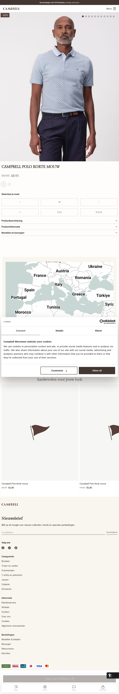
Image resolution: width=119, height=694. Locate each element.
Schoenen (7, 589)
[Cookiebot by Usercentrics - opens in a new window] (101, 321)
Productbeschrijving (59, 220)
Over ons (6, 616)
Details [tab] (59, 330)
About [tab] (98, 330)
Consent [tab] (20, 330)
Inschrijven (111, 532)
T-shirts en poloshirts (12, 575)
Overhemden (8, 570)
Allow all (97, 370)
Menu (111, 8)
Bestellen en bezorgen (59, 232)
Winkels (5, 607)
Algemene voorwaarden (13, 625)
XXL (59, 212)
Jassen (5, 579)
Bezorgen (6, 644)
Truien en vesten (10, 565)
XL (20, 212)
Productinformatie (59, 226)
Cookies (5, 621)
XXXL (99, 212)
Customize (59, 370)
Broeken (6, 561)
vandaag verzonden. (62, 2)
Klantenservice (9, 602)
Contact (5, 611)
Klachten (6, 653)
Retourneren (8, 648)
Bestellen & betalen (11, 639)
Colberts (6, 584)
